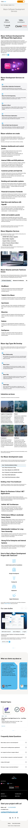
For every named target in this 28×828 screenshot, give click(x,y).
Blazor (3, 716)
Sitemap (9, 823)
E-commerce (3, 438)
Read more (3, 726)
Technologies (19, 793)
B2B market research (6, 631)
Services (3, 793)
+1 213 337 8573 (12, 807)
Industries (18, 796)
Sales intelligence (16, 631)
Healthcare (16, 438)
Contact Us (21, 1)
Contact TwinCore (7, 603)
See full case (6, 642)
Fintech (16, 414)
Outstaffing (4, 796)
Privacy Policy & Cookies (16, 823)
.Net (5, 716)
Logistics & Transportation (6, 414)
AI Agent (24, 631)
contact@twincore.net (9, 812)
